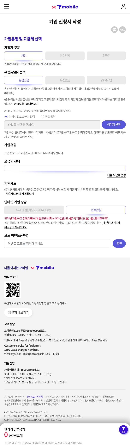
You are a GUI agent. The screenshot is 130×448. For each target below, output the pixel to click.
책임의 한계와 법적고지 (71, 400)
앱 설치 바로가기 (18, 312)
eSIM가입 (106, 80)
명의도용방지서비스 (94, 400)
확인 (119, 243)
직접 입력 (50, 116)
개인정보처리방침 (34, 396)
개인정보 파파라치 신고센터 (45, 404)
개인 (23, 55)
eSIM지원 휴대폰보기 (26, 103)
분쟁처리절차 (52, 400)
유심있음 (24, 80)
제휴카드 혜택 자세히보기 (20, 193)
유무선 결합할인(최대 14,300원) (34, 210)
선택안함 (96, 210)
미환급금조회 (108, 396)
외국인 (106, 55)
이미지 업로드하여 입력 (22, 116)
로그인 (123, 6)
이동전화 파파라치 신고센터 (17, 404)
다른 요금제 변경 (116, 175)
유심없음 (65, 80)
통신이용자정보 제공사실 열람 (85, 396)
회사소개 (8, 396)
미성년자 (65, 55)
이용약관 (19, 396)
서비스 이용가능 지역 (33, 400)
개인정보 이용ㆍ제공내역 (57, 396)
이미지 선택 (113, 124)
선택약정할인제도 (12, 400)
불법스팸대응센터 (114, 400)
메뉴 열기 (6, 6)
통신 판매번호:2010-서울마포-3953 (66, 416)
